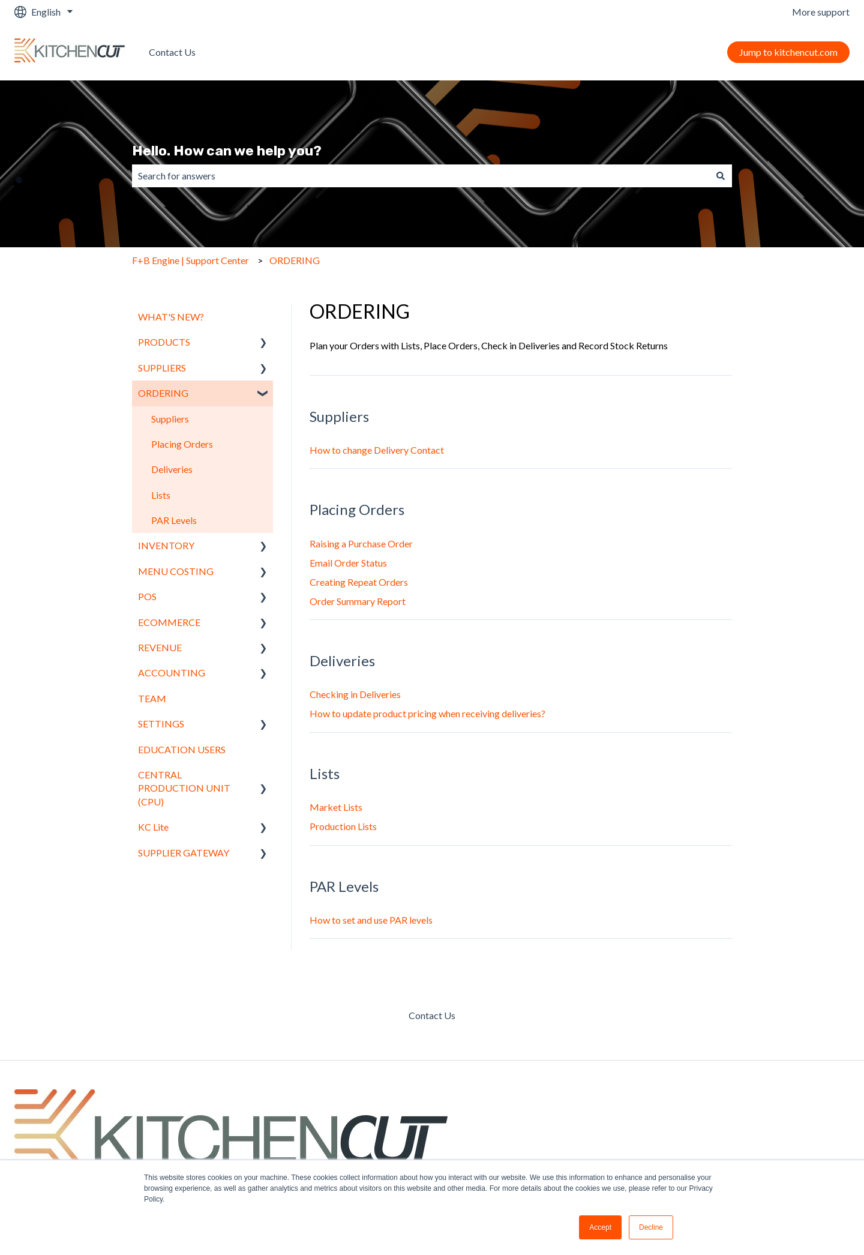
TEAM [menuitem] (152, 698)
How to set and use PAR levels (371, 919)
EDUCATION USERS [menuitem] (182, 749)
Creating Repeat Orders (359, 582)
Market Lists (336, 807)
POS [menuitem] (147, 596)
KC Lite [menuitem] (153, 826)
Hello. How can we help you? (227, 150)
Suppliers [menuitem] (170, 418)
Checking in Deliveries (355, 694)
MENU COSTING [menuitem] (176, 571)
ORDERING (294, 260)
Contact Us (172, 52)
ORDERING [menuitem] (163, 393)
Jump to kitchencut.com (788, 52)
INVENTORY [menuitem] (166, 545)
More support (821, 11)
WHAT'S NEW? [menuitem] (171, 316)
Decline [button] (651, 1227)
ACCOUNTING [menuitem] (171, 672)
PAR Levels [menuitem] (174, 520)
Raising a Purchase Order (361, 543)
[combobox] (420, 175)
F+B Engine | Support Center (190, 260)
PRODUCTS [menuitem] (164, 342)
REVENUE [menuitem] (160, 647)
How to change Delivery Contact (377, 450)
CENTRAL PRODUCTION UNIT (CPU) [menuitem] (184, 788)
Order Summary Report (358, 601)
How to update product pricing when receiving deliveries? (427, 713)
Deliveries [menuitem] (172, 469)
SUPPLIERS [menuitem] (162, 367)
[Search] (720, 175)
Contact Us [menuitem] (432, 1015)
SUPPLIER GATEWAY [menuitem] (183, 852)
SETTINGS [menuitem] (161, 723)
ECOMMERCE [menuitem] (169, 622)
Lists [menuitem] (160, 495)
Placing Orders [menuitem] (182, 444)
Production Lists (343, 826)
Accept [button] (600, 1227)
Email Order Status (348, 562)
